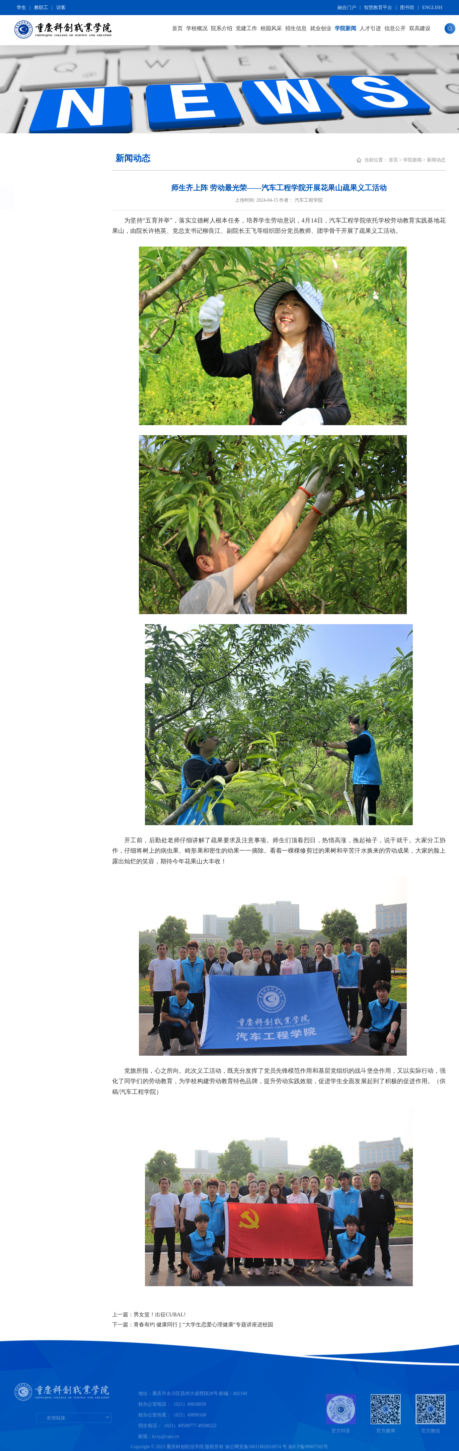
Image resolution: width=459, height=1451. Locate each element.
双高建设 (420, 28)
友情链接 (74, 1436)
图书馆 (407, 7)
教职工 (41, 7)
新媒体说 (42, 272)
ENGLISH (432, 7)
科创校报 (42, 296)
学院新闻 (345, 28)
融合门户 (346, 7)
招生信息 (296, 28)
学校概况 (197, 28)
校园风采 (271, 28)
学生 (21, 7)
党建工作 (246, 28)
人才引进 (370, 28)
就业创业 (320, 28)
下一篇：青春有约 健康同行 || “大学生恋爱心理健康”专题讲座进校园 (192, 1324)
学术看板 (42, 222)
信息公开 (395, 28)
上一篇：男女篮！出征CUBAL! (149, 1314)
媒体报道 (42, 247)
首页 (177, 28)
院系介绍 (221, 28)
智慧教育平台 (378, 7)
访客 (61, 7)
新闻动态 (42, 197)
